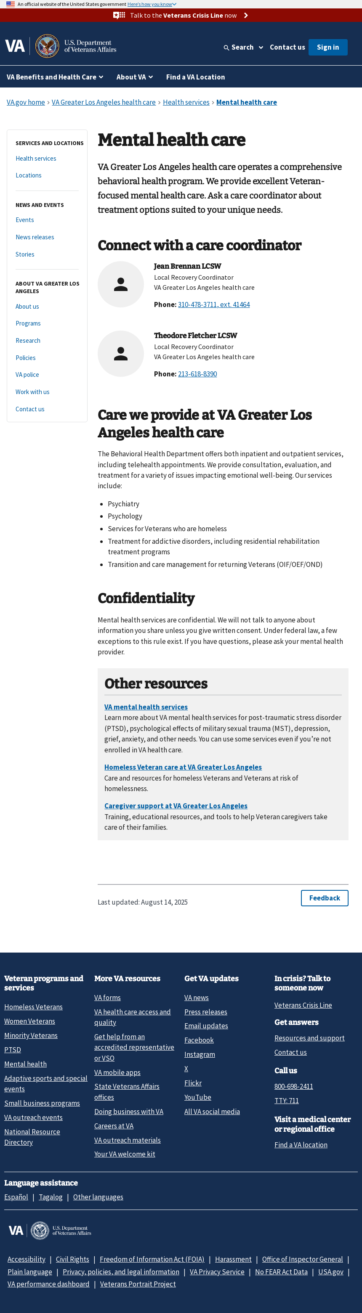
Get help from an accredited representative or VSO (134, 1047)
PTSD (12, 1049)
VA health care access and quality (132, 1017)
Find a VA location (300, 1144)
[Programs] (47, 323)
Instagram (199, 1054)
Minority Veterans (31, 1035)
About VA (131, 77)
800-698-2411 (293, 1086)
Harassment (233, 1259)
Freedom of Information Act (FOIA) (152, 1259)
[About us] (47, 306)
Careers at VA (113, 1125)
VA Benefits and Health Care (51, 77)
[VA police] (47, 375)
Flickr (193, 1083)
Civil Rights (72, 1259)
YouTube (197, 1097)
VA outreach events (33, 1117)
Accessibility (26, 1259)
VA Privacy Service (217, 1271)
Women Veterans (29, 1021)
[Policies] (47, 358)
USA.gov (330, 1271)
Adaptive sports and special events (46, 1083)
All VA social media (212, 1111)
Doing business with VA (128, 1111)
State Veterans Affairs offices (127, 1091)
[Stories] (47, 254)
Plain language (30, 1271)
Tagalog (51, 1197)
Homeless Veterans (33, 1006)
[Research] (47, 340)
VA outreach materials (127, 1140)
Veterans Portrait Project (138, 1284)
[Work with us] (47, 392)
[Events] (47, 220)
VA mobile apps (117, 1072)
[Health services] (47, 158)
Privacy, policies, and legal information (121, 1271)
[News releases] (47, 237)
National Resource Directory (32, 1137)
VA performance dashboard (49, 1284)
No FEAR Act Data (281, 1271)
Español (16, 1197)
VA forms (107, 997)
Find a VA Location (195, 77)
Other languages (98, 1197)
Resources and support (309, 1038)
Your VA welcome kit (124, 1154)
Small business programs (42, 1103)
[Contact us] (47, 409)
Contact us (287, 47)
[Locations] (47, 175)
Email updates (206, 1025)
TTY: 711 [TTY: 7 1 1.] (286, 1100)
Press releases (205, 1012)
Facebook (199, 1040)
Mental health (25, 1064)
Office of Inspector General (302, 1259)
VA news (196, 997)
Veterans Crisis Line (303, 1005)
